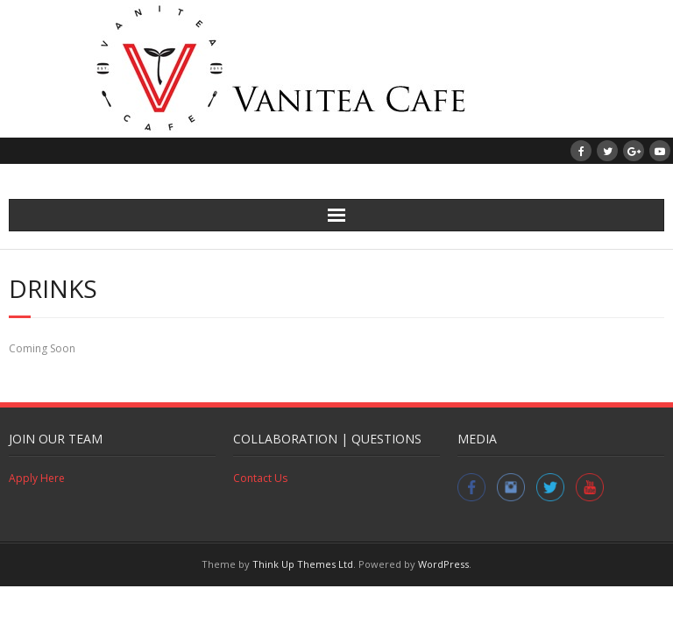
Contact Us (260, 478)
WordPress (443, 564)
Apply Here (37, 478)
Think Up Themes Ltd (302, 564)
